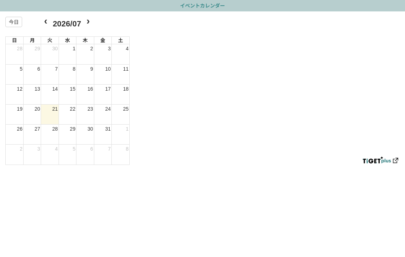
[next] (88, 22)
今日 (14, 22)
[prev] (45, 22)
